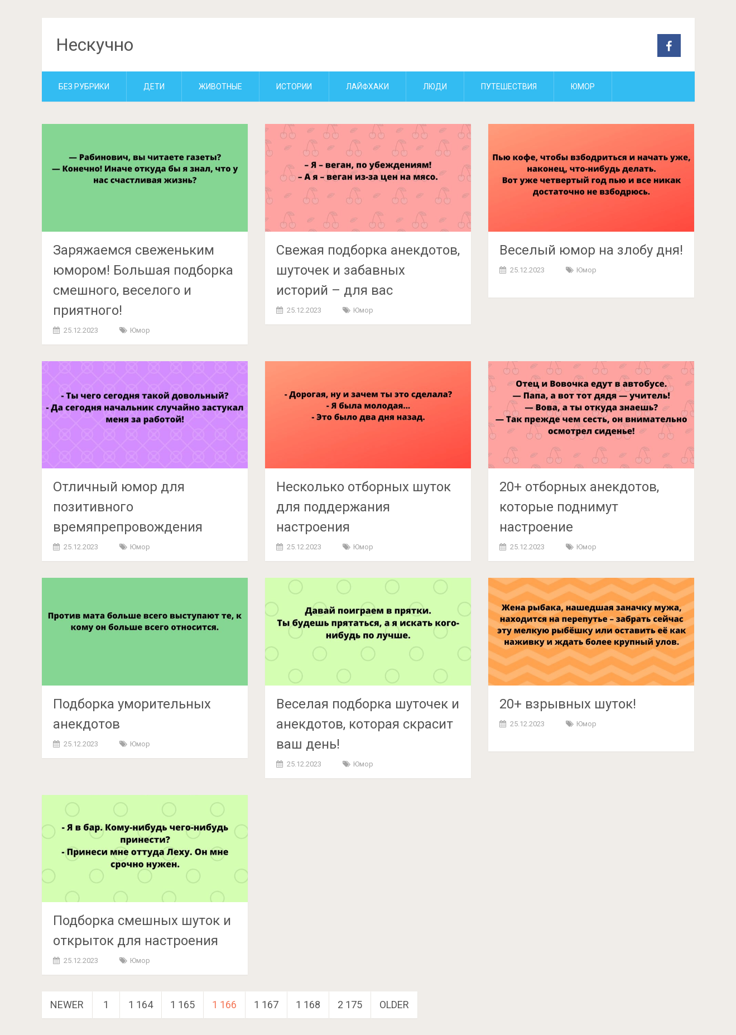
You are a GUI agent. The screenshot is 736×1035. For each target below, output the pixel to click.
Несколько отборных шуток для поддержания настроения (363, 507)
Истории (294, 86)
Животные (220, 86)
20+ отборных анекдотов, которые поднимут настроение (579, 507)
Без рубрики (84, 86)
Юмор (583, 86)
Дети (154, 86)
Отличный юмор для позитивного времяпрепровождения (128, 507)
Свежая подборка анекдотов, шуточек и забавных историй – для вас (368, 270)
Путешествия (509, 86)
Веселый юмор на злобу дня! (591, 250)
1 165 (182, 1004)
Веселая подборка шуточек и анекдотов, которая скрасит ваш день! (367, 724)
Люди (435, 86)
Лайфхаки (367, 86)
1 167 (266, 1004)
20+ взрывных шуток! (567, 704)
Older (394, 1004)
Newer (67, 1004)
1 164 (140, 1004)
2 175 (350, 1004)
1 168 (308, 1004)
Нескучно (94, 45)
